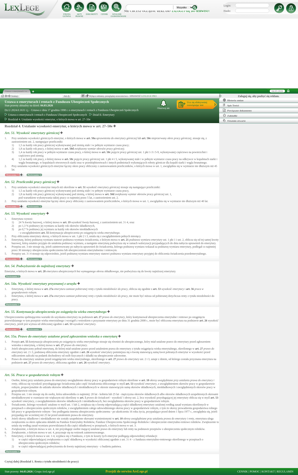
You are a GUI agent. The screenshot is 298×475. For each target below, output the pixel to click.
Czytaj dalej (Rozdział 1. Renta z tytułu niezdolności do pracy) (42, 461)
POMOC (255, 471)
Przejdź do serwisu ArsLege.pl (126, 471)
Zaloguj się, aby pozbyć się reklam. (258, 96)
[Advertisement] (149, 53)
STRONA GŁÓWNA (67, 15)
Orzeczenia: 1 (12, 175)
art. (91, 138)
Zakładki (230, 115)
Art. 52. (31, 182)
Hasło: (227, 11)
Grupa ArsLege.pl (44, 471)
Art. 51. (32, 133)
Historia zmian (233, 100)
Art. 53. (25, 213)
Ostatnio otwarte (234, 120)
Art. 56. (33, 375)
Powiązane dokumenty (237, 110)
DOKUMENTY (92, 14)
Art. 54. (38, 266)
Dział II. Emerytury (102, 114)
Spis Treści (231, 105)
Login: (227, 5)
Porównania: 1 (34, 175)
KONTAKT (268, 471)
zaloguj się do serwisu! (190, 11)
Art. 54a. (41, 283)
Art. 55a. (61, 336)
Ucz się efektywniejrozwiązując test (197, 103)
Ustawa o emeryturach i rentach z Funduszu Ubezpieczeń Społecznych (57, 102)
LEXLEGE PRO (149, 96)
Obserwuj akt (163, 104)
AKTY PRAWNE (79, 15)
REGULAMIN (285, 471)
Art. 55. (56, 312)
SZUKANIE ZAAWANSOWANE (117, 15)
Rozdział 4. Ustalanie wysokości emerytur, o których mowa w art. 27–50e (47, 119)
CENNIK (104, 14)
